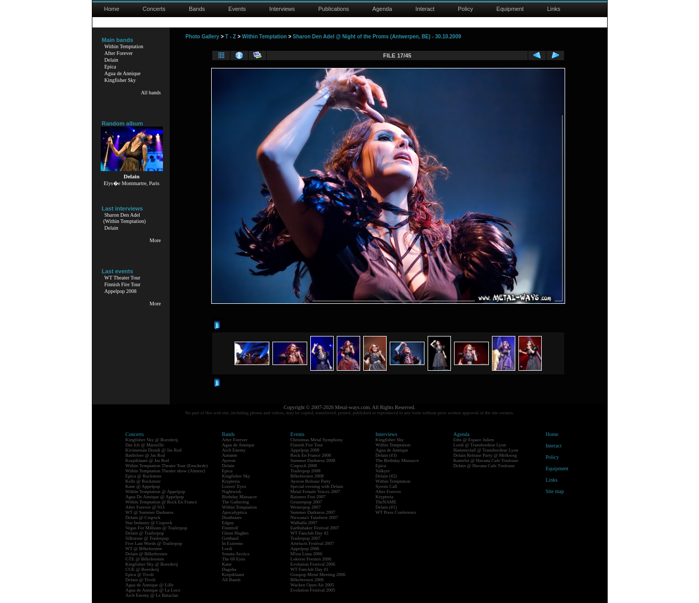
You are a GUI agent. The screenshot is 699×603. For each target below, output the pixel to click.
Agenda (382, 9)
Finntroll (230, 527)
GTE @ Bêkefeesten (145, 559)
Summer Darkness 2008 (313, 460)
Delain (111, 60)
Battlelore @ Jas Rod (146, 455)
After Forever (118, 53)
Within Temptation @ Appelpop (155, 491)
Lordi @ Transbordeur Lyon (480, 444)
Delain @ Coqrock (143, 517)
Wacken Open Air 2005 (313, 584)
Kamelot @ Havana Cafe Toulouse (486, 460)
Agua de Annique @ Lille (150, 584)
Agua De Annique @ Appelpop (155, 496)
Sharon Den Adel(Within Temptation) (124, 218)
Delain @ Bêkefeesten (147, 553)
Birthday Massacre (239, 496)
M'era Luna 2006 (307, 553)
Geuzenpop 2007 (306, 501)
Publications (333, 9)
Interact (425, 9)
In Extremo (232, 543)
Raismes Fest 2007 (308, 496)
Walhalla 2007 (304, 522)
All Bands (231, 579)
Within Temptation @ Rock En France (161, 501)
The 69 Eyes (233, 559)
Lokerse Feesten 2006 (311, 559)
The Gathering (235, 501)
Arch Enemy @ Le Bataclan (152, 595)
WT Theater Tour (122, 278)
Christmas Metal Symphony (317, 439)
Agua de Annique (122, 73)
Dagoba (229, 569)
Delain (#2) (386, 476)
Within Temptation (123, 46)
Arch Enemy (234, 450)
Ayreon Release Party (311, 481)
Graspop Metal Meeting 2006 (318, 574)
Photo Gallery (202, 36)
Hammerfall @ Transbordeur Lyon (486, 450)
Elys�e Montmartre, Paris (131, 183)
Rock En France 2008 (311, 455)
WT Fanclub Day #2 (310, 533)
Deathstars (232, 517)
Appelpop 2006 (305, 548)
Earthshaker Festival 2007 (315, 527)
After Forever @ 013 (145, 507)
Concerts (154, 9)
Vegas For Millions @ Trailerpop (156, 527)
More (155, 240)
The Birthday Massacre (397, 460)
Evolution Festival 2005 (313, 590)
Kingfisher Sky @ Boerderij (152, 439)
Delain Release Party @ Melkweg (485, 455)
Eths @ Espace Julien (474, 439)
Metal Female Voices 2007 (315, 491)
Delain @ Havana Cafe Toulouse (484, 465)
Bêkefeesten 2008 (307, 476)
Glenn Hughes (235, 533)
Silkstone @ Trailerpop (147, 538)
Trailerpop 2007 (306, 538)
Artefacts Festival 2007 (312, 543)
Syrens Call (387, 486)
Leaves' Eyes (234, 486)
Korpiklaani (233, 574)
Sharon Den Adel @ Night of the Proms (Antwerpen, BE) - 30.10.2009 (377, 36)
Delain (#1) (386, 507)
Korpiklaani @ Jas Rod (147, 460)
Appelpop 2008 (120, 291)
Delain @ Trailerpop (145, 533)
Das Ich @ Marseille (145, 444)
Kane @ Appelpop (143, 486)
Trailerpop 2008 (306, 470)
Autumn (230, 455)
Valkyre (383, 470)
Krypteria (231, 481)
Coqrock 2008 (304, 465)
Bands (197, 9)
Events (237, 9)
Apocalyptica (234, 512)
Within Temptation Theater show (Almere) (165, 470)
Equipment (510, 9)
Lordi (227, 548)
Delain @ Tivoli (141, 579)
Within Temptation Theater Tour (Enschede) (167, 465)
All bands (151, 92)
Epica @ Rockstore (144, 476)
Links (553, 9)
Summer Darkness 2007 (313, 512)
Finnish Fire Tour (122, 284)
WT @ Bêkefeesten (144, 548)
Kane (227, 564)
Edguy (228, 522)
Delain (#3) (386, 455)
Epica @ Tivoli (140, 574)
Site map (555, 491)
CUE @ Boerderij (142, 569)
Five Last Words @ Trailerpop (154, 543)
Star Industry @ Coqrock (149, 522)
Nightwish (232, 491)
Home (111, 9)
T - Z (230, 36)
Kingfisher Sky (120, 80)
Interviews (282, 9)
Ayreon (229, 460)
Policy (465, 9)
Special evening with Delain (317, 486)
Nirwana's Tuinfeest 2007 (314, 517)
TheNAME (386, 501)
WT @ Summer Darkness (150, 512)
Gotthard (230, 538)
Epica (110, 66)
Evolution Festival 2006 (313, 564)
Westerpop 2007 (306, 507)
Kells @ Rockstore (143, 481)
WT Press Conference (396, 512)
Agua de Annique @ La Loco (153, 590)
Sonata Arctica (236, 553)
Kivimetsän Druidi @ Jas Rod (154, 450)
